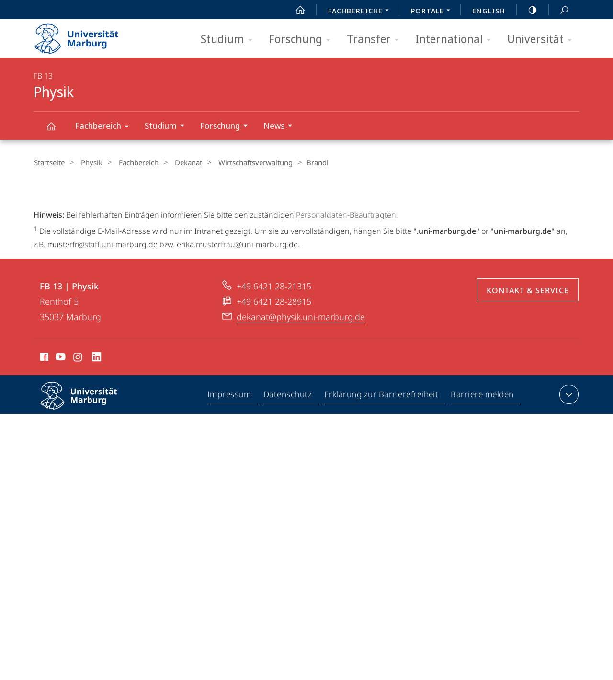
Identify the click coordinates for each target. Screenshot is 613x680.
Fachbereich (105, 127)
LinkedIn (97, 428)
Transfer (376, 39)
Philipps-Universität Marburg (87, 473)
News (280, 127)
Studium (230, 39)
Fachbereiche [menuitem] (361, 11)
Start (295, 10)
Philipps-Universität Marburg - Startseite (85, 35)
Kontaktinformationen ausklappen (567, 464)
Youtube (60, 428)
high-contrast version (527, 10)
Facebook (43, 428)
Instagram (78, 428)
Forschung (303, 39)
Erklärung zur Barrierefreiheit (381, 466)
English (488, 10)
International (456, 39)
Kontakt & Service (528, 360)
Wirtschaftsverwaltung (240, 162)
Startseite (49, 162)
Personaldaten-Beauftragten (346, 214)
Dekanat (176, 162)
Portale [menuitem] (433, 11)
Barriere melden (482, 466)
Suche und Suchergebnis (559, 10)
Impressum (229, 466)
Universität (542, 39)
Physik (56, 130)
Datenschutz (288, 466)
